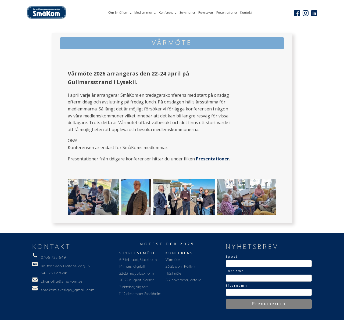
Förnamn (235, 271)
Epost (232, 256)
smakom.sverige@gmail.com (68, 290)
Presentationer (226, 13)
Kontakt (246, 13)
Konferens (166, 13)
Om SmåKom (118, 13)
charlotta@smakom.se (62, 281)
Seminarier (187, 13)
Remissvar (205, 13)
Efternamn (237, 285)
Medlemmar (143, 13)
